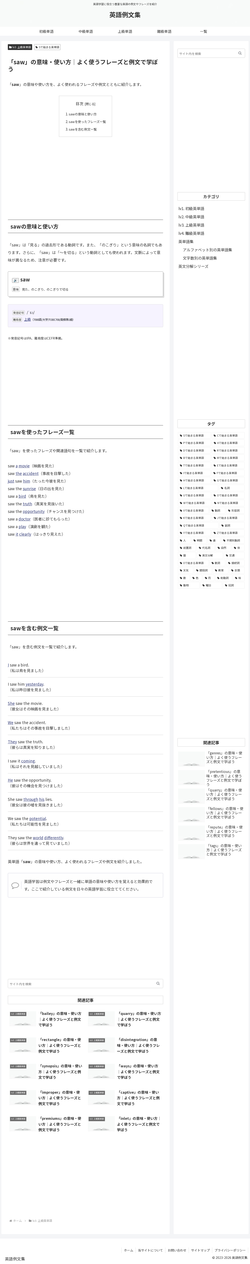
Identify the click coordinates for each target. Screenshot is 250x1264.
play (22, 526)
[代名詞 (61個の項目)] (206, 547)
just (11, 480)
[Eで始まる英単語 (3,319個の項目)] (228, 465)
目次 (79, 103)
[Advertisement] (85, 175)
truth (27, 503)
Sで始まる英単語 (47, 47)
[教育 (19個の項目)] (220, 570)
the (19, 473)
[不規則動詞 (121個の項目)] (233, 540)
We (10, 722)
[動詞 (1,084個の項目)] (217, 510)
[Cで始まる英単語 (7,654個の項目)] (228, 435)
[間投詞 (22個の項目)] (203, 570)
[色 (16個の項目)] (196, 578)
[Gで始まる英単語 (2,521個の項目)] (228, 480)
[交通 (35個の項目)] (234, 555)
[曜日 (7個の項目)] (211, 585)
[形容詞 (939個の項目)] (235, 510)
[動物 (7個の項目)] (189, 585)
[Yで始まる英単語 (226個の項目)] (194, 532)
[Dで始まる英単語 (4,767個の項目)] (194, 450)
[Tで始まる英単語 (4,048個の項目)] (194, 465)
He (10, 780)
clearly (25, 534)
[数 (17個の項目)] (184, 578)
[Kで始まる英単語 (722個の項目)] (194, 517)
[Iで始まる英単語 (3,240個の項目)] (194, 473)
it (17, 534)
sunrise (29, 488)
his (41, 799)
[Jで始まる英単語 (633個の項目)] (228, 517)
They (12, 741)
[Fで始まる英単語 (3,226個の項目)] (228, 473)
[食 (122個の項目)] (214, 540)
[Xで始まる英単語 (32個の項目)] (193, 563)
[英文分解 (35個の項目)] (210, 555)
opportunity (34, 511)
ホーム (128, 1250)
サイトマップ (200, 1250)
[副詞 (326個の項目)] (232, 525)
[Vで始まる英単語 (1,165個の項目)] (193, 510)
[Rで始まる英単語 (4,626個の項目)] (228, 450)
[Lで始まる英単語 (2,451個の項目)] (198, 488)
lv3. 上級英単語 (20, 47)
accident (31, 473)
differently (53, 837)
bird (22, 496)
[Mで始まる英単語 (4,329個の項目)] (228, 457)
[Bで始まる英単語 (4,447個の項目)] (194, 457)
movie (24, 465)
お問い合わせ (177, 1250)
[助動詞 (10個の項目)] (223, 578)
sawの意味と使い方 (82, 113)
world (38, 837)
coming (28, 760)
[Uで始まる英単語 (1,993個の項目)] (194, 495)
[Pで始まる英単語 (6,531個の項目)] (194, 442)
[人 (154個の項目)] (184, 540)
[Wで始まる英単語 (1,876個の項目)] (194, 503)
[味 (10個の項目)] (239, 578)
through (30, 799)
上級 (27, 319)
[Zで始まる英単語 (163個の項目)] (228, 532)
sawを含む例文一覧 (82, 128)
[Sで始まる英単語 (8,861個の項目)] (194, 435)
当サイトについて (150, 1250)
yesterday (34, 684)
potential (37, 818)
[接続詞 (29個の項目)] (235, 563)
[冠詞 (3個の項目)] (234, 585)
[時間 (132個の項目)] (199, 540)
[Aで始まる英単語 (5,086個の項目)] (228, 442)
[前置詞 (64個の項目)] (187, 547)
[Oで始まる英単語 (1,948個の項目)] (228, 495)
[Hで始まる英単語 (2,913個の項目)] (194, 480)
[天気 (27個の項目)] (185, 570)
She (11, 703)
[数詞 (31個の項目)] (217, 563)
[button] (158, 983)
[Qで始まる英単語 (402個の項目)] (198, 525)
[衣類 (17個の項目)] (237, 570)
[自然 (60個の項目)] (223, 547)
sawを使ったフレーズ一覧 (87, 121)
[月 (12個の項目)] (209, 578)
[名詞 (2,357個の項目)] (231, 488)
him (26, 480)
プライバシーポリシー (230, 1250)
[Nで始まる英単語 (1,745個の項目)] (228, 503)
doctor (25, 518)
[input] (85, 983)
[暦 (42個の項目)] (187, 555)
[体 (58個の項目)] (238, 547)
